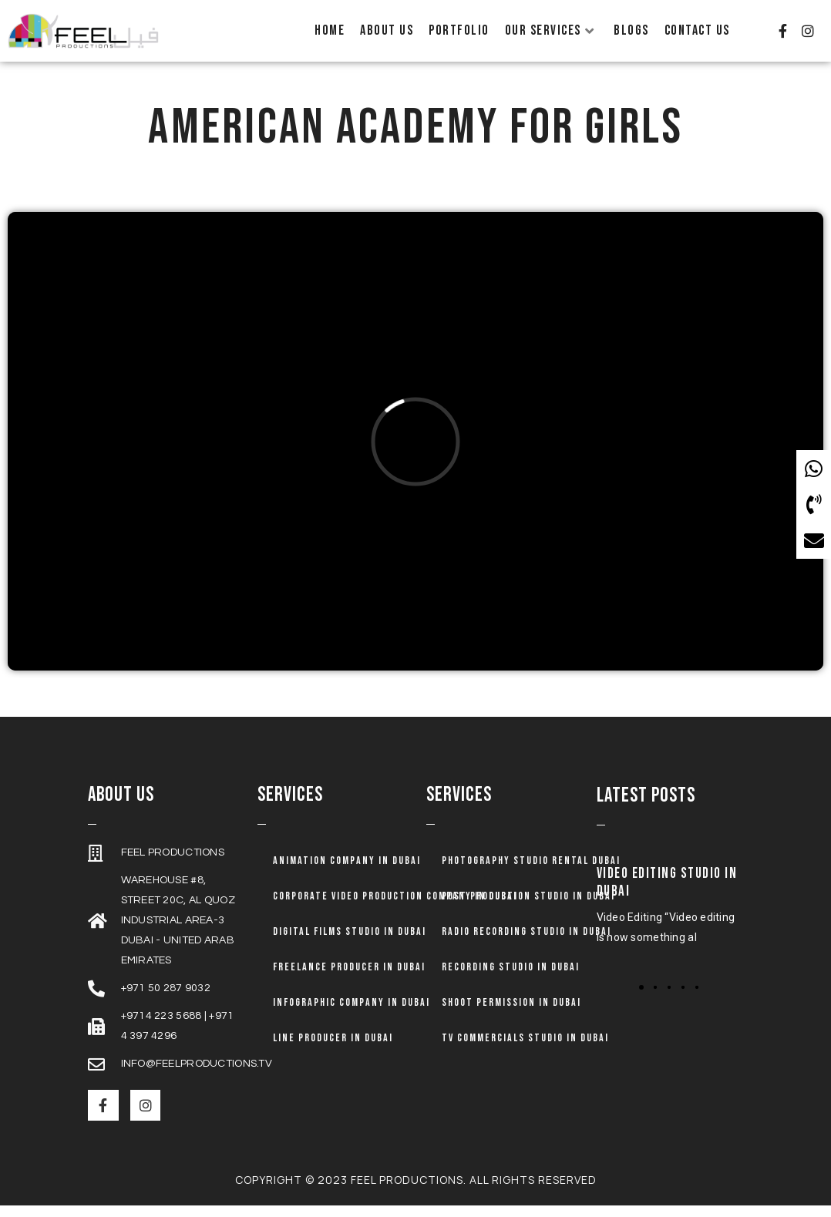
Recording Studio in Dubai (511, 978)
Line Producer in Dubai (333, 1049)
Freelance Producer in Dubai (349, 978)
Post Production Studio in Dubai (528, 907)
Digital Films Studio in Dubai (349, 943)
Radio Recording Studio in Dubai (526, 943)
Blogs (631, 30)
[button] (641, 999)
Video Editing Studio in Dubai (667, 894)
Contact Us (697, 30)
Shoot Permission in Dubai (511, 1013)
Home (330, 30)
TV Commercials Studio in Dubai (525, 1049)
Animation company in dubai (347, 872)
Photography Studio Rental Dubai (531, 872)
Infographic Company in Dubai (351, 1013)
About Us (386, 30)
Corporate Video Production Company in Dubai (395, 907)
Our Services (550, 30)
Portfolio (459, 30)
